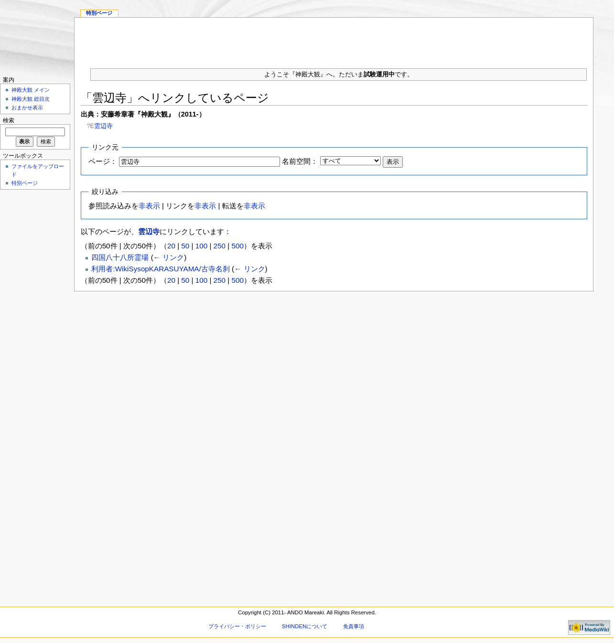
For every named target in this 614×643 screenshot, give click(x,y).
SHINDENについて (304, 626)
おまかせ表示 (27, 107)
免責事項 (353, 626)
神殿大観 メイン (30, 90)
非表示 (149, 206)
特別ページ (99, 13)
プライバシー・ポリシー (237, 626)
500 (237, 246)
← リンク (168, 257)
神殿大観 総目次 (30, 99)
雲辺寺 (103, 125)
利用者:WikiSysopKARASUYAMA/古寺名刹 (160, 269)
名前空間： (300, 161)
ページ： (102, 161)
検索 (8, 120)
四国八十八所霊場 (120, 257)
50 (185, 246)
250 (220, 246)
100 (201, 246)
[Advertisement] (334, 39)
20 (171, 246)
